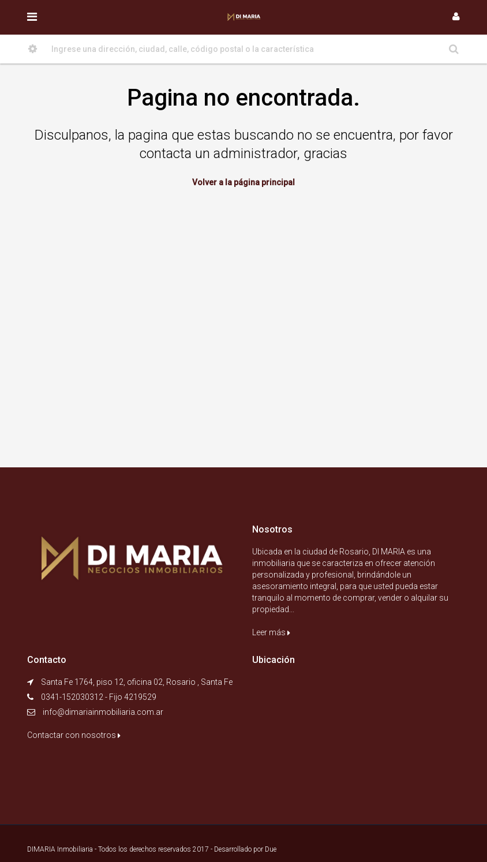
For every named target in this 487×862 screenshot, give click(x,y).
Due (270, 849)
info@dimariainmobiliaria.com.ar (103, 712)
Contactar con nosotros (74, 735)
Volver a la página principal (243, 182)
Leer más (271, 632)
